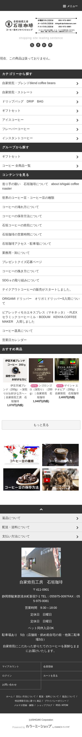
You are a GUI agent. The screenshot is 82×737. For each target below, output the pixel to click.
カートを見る (50, 675)
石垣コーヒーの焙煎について (22, 225)
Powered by (41, 727)
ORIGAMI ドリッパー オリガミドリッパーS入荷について (41, 301)
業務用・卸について (16, 252)
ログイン (7, 675)
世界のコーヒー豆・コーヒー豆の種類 (28, 197)
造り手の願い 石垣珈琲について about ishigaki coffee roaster (40, 186)
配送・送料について (49, 696)
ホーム (9, 696)
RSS (58, 705)
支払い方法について (26, 696)
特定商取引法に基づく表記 (28, 701)
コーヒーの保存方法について (22, 216)
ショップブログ (44, 705)
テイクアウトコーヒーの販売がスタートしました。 (37, 289)
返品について (68, 696)
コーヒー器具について (17, 330)
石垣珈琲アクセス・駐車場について (26, 243)
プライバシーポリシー (55, 701)
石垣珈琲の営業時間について (22, 234)
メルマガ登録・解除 (24, 705)
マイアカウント (10, 666)
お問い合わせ (9, 684)
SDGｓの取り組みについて (20, 280)
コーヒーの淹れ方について (20, 207)
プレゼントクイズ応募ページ (22, 262)
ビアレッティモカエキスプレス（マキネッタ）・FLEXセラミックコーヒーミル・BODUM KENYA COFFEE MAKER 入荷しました (41, 317)
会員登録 (48, 666)
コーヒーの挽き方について (20, 271)
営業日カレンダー (14, 340)
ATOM (65, 705)
